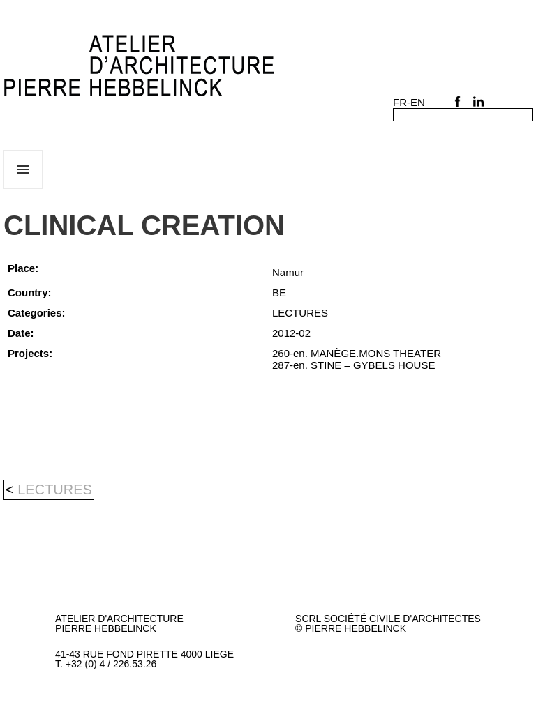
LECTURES (54, 489)
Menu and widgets (23, 188)
